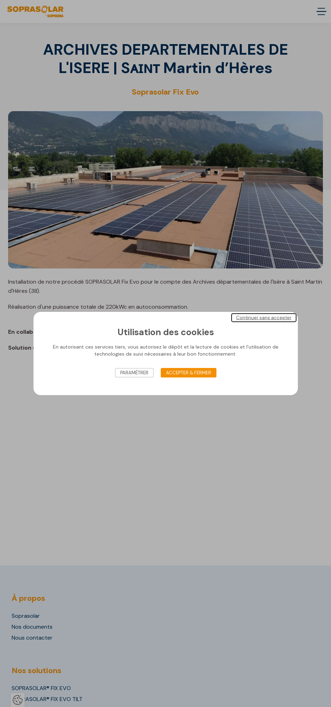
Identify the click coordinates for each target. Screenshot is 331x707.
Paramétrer (134, 373)
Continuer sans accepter (264, 318)
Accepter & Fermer (188, 373)
